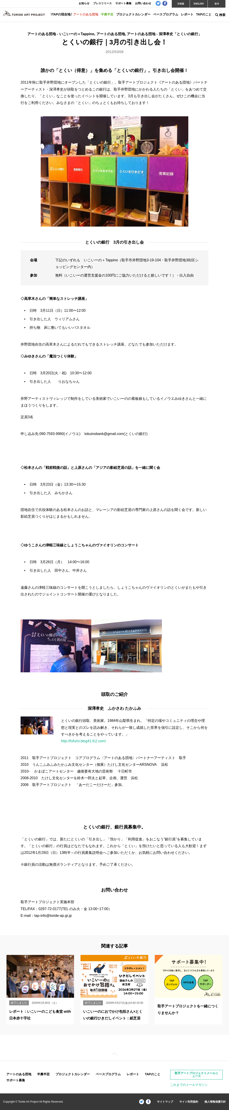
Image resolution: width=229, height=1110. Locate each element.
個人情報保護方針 (215, 1101)
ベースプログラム (165, 14)
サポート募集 (15, 1080)
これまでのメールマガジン (189, 1084)
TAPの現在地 (61, 14)
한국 (216, 3)
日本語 (180, 3)
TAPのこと (204, 14)
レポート (187, 14)
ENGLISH (199, 3)
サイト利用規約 (188, 1101)
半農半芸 (107, 14)
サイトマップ (165, 1101)
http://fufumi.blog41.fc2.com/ (83, 741)
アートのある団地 (85, 14)
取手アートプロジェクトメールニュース (196, 1074)
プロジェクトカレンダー (133, 14)
